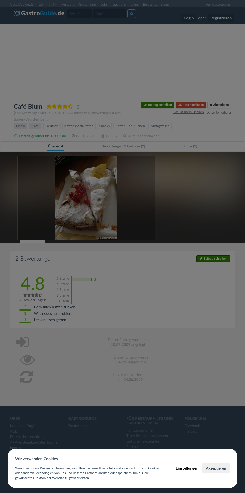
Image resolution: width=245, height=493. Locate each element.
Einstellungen (187, 468)
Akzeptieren (216, 468)
